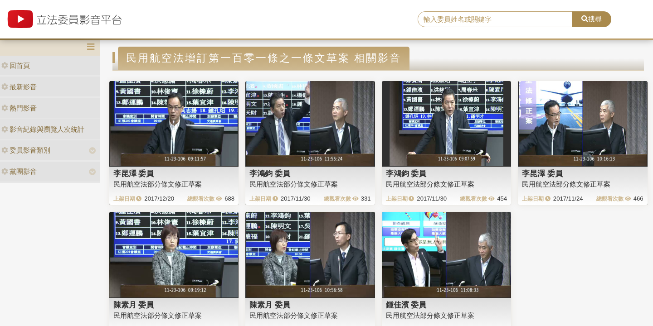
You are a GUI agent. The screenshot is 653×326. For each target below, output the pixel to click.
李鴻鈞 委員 (269, 173)
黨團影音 (19, 171)
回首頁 (15, 65)
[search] (495, 19)
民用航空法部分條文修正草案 (157, 184)
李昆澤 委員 (133, 173)
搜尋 (591, 19)
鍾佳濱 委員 (406, 305)
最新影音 (19, 87)
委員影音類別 (25, 150)
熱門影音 (19, 108)
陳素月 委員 (133, 305)
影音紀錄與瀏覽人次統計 (42, 129)
